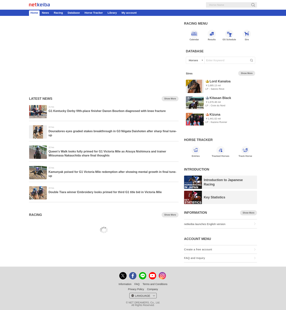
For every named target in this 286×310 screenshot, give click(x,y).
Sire (247, 35)
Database (74, 12)
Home (34, 12)
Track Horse (245, 151)
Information (125, 284)
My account (129, 12)
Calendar (194, 35)
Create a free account (198, 249)
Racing (58, 12)
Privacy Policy (136, 289)
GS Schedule (229, 35)
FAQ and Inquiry (194, 257)
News (45, 12)
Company (152, 289)
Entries (196, 151)
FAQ (137, 284)
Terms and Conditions (155, 284)
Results (212, 35)
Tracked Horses (220, 151)
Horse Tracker (94, 12)
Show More (170, 98)
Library (112, 12)
